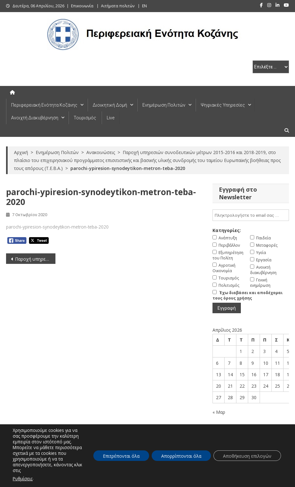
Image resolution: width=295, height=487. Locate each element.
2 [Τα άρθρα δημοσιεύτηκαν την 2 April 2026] (252, 351)
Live (110, 117)
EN (144, 6)
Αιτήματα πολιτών (117, 6)
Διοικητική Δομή (110, 105)
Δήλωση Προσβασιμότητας (191, 480)
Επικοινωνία (82, 6)
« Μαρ (218, 412)
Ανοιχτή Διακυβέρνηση (34, 117)
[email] (250, 215)
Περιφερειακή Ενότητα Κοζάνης (44, 105)
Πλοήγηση (233, 480)
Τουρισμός (85, 117)
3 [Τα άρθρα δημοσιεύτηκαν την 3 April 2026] (264, 351)
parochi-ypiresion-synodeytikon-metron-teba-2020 (57, 227)
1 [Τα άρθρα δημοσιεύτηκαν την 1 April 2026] (241, 351)
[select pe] (271, 66)
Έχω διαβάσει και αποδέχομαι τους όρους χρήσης (247, 295)
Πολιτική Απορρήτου (269, 480)
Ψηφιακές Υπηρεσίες (223, 105)
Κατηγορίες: (226, 230)
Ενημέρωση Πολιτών (163, 105)
